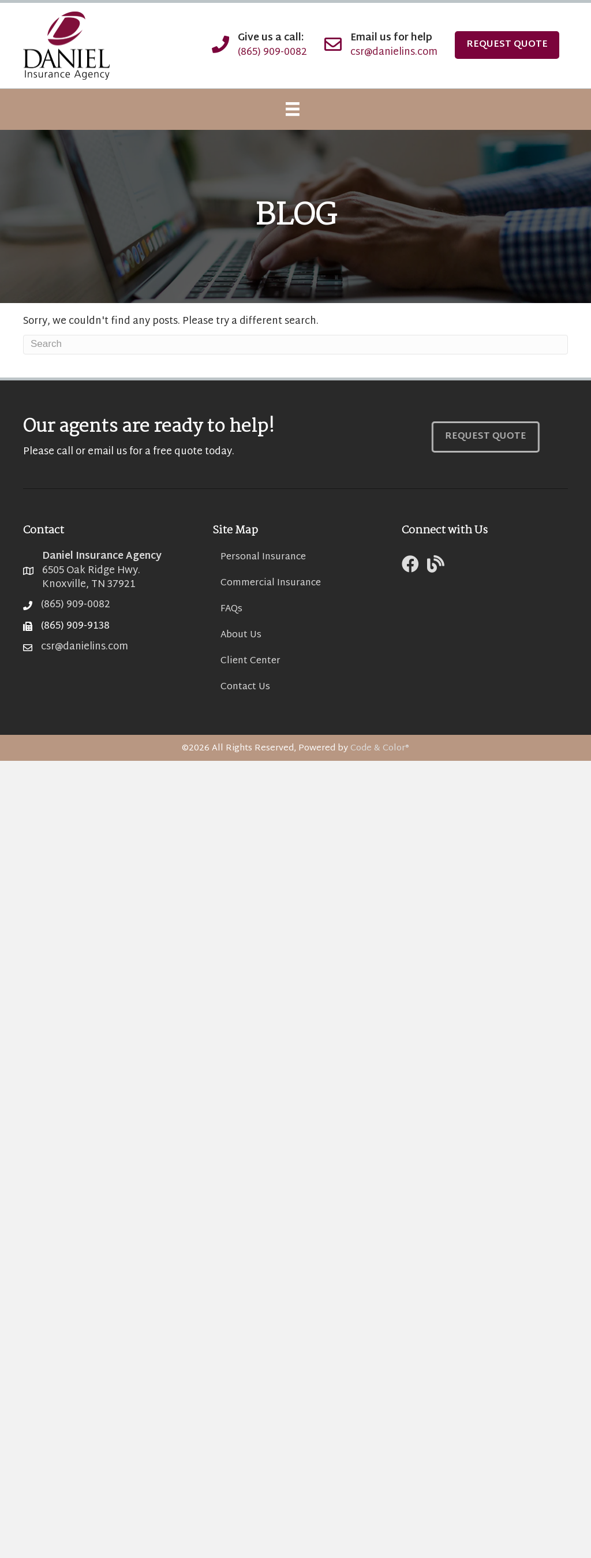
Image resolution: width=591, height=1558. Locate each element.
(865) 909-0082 (272, 52)
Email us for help (391, 38)
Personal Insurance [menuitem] (263, 557)
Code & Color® (379, 748)
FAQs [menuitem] (231, 609)
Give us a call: (271, 38)
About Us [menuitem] (240, 635)
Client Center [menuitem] (250, 661)
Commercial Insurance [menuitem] (270, 583)
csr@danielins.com (393, 52)
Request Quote (507, 44)
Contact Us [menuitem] (245, 687)
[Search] (295, 344)
